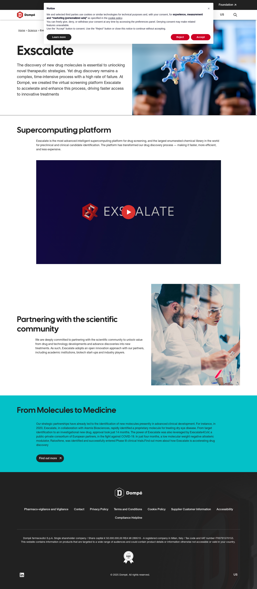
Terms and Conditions (128, 509)
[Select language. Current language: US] (222, 15)
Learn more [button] (59, 37)
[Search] (235, 15)
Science (32, 30)
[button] (209, 8)
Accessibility (225, 509)
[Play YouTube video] (129, 212)
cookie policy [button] (115, 18)
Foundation (229, 5)
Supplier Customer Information (191, 509)
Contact (79, 509)
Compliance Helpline (128, 518)
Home (21, 30)
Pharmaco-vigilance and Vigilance (46, 509)
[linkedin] (22, 575)
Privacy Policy (99, 509)
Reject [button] (180, 37)
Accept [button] (201, 37)
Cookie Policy (157, 509)
